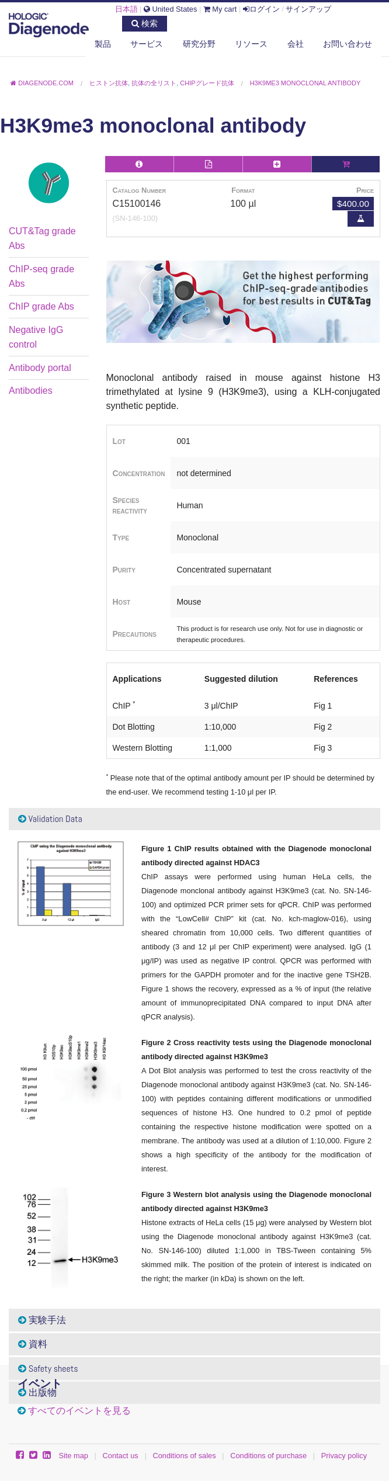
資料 (32, 1344)
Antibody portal (40, 368)
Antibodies (31, 391)
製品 (103, 43)
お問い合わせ (347, 43)
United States (170, 9)
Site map (73, 1455)
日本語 (126, 9)
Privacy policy (344, 1455)
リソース (251, 43)
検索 (144, 23)
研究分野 (199, 43)
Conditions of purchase (268, 1455)
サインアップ (308, 9)
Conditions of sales (184, 1455)
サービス (146, 43)
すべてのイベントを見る (79, 1411)
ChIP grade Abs (41, 306)
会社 (295, 43)
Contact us (120, 1455)
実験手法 (42, 1320)
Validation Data (50, 819)
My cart (220, 9)
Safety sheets (48, 1368)
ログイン (261, 9)
